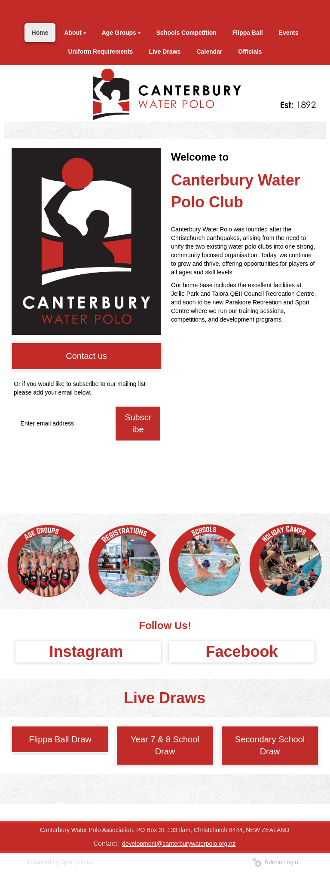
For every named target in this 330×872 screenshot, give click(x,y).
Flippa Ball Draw (60, 739)
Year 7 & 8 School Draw (165, 746)
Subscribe (138, 423)
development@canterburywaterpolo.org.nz (178, 843)
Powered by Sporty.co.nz (60, 862)
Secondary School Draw (270, 746)
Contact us (86, 356)
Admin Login (275, 862)
